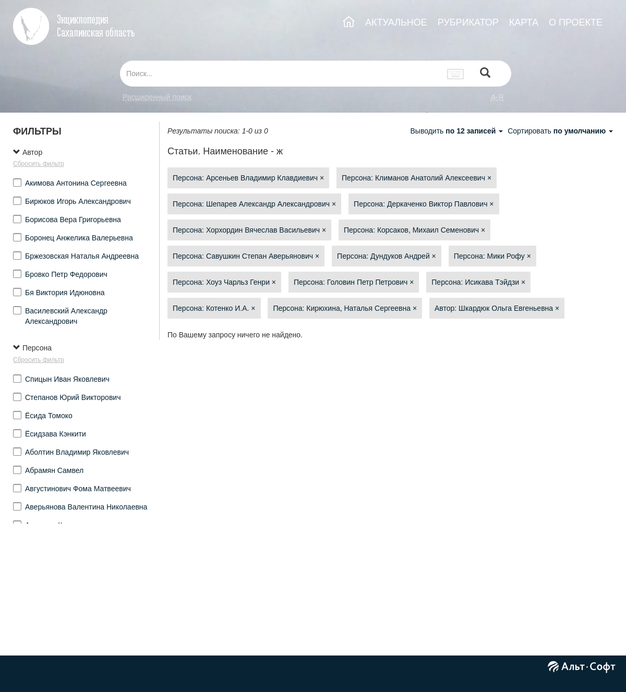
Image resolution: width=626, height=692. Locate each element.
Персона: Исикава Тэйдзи (478, 282)
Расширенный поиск (157, 97)
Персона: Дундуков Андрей (386, 256)
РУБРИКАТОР (468, 22)
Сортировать (560, 131)
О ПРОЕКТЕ (576, 22)
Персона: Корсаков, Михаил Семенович (414, 230)
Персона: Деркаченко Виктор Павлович (423, 204)
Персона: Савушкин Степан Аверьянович (246, 256)
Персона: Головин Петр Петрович (354, 282)
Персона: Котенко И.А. (214, 308)
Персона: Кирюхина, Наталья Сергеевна (345, 308)
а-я (497, 97)
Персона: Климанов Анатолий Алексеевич (416, 178)
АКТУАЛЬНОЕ (396, 22)
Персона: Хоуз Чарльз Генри (224, 282)
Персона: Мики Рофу (492, 256)
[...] (280, 73)
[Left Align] (485, 74)
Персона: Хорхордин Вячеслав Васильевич (249, 230)
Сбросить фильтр (38, 163)
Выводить (457, 131)
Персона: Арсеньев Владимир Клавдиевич (248, 178)
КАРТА (523, 22)
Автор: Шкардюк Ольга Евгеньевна (497, 308)
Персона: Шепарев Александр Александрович (254, 204)
